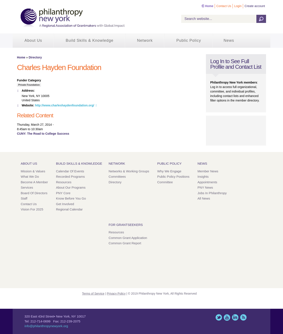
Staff (24, 198)
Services (27, 187)
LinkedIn (235, 317)
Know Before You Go (71, 198)
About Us (33, 40)
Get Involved (65, 204)
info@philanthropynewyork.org (46, 326)
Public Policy (188, 40)
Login (238, 6)
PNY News (205, 187)
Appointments (207, 182)
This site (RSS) (243, 317)
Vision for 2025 (32, 209)
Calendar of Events (70, 171)
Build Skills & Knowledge (89, 40)
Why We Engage (169, 171)
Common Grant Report (125, 243)
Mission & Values (33, 171)
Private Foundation (29, 85)
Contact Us (223, 6)
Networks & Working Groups (129, 171)
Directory (35, 57)
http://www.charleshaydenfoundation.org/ (64, 105)
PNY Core (63, 193)
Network (145, 40)
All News (204, 198)
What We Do (30, 176)
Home (209, 6)
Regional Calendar (69, 209)
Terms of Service (93, 293)
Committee (165, 182)
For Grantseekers (126, 225)
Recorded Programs (70, 176)
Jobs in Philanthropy (212, 193)
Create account (255, 6)
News (229, 40)
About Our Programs (71, 187)
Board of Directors (34, 193)
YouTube (227, 317)
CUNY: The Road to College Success (43, 133)
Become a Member (34, 182)
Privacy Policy (116, 293)
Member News (208, 171)
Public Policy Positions (173, 176)
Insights (203, 176)
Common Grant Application (128, 238)
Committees (117, 176)
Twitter (219, 317)
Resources (64, 182)
